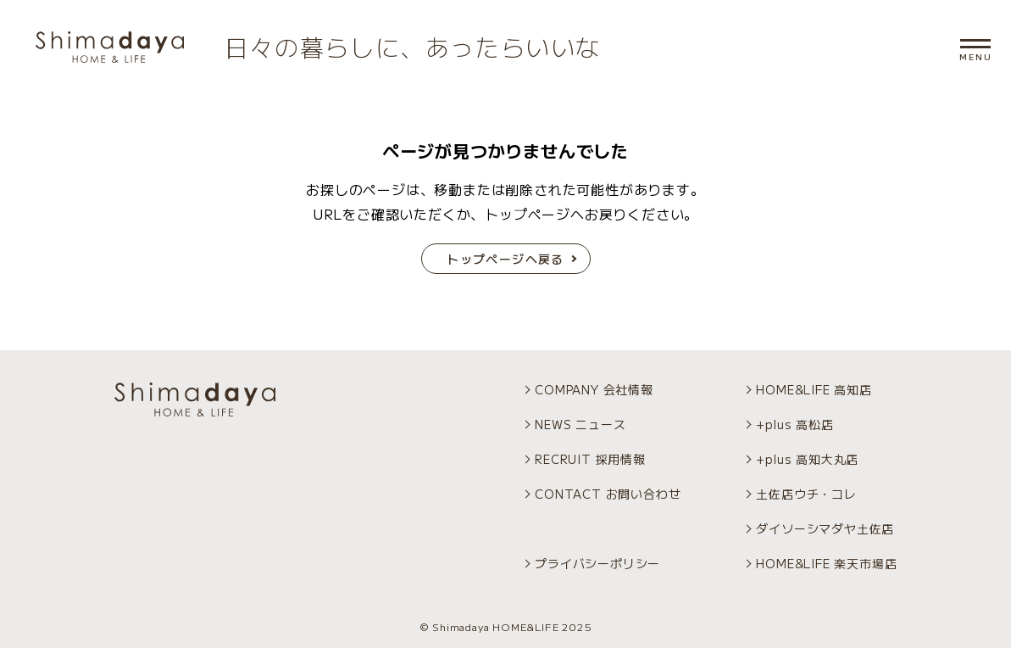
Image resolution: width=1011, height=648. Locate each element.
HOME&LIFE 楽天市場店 (826, 563)
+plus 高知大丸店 (807, 459)
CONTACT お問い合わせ (607, 493)
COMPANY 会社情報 (594, 389)
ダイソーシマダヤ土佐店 (825, 528)
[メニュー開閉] (975, 44)
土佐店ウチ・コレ (806, 493)
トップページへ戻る (505, 258)
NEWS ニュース (580, 424)
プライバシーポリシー (597, 563)
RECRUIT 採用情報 (590, 459)
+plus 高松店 (794, 424)
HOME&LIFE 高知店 (813, 389)
